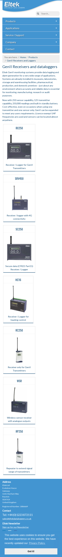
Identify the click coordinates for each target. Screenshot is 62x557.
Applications (32, 28)
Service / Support (32, 35)
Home (23, 57)
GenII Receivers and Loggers (21, 60)
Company (32, 42)
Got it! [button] (31, 551)
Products (32, 21)
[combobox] (48, 13)
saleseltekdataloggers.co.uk (16, 518)
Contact (10, 48)
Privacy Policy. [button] (37, 543)
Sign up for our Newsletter (15, 527)
